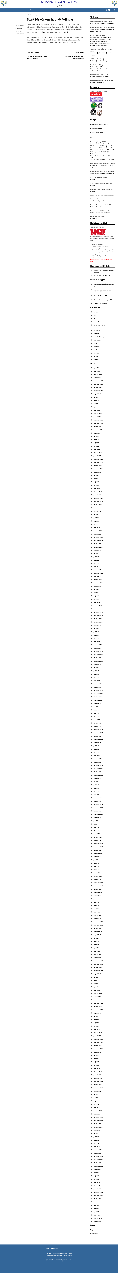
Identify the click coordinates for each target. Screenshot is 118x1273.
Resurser (39, 10)
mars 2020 (97, 602)
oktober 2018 (97, 658)
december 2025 (98, 381)
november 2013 (98, 847)
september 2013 (98, 853)
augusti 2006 (97, 1130)
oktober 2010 (97, 967)
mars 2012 (97, 912)
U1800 (95, 53)
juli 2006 (96, 1133)
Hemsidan (96, 333)
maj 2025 (96, 403)
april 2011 (96, 948)
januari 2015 (97, 801)
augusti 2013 (97, 856)
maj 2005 (96, 1176)
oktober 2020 (97, 579)
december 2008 (98, 1039)
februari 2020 (98, 605)
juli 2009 (96, 1016)
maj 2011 (96, 944)
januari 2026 (97, 377)
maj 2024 (96, 443)
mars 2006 (97, 1146)
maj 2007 (96, 1101)
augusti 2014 (97, 817)
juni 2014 (96, 824)
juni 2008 (96, 1058)
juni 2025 (96, 400)
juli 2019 (96, 628)
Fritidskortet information (97, 132)
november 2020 (98, 576)
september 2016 (98, 739)
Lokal (95, 350)
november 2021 (98, 540)
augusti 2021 (97, 550)
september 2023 (98, 469)
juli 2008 (96, 1055)
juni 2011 (96, 941)
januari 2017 (97, 726)
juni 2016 (96, 746)
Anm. (109, 37)
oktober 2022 (97, 504)
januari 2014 (97, 840)
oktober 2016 (97, 736)
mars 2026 (97, 371)
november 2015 (98, 768)
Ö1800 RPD (102, 53)
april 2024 (96, 446)
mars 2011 (97, 951)
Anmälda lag (110, 29)
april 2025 (96, 407)
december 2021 (98, 537)
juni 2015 (96, 785)
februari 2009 (98, 1032)
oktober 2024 (97, 426)
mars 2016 (97, 755)
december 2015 (98, 765)
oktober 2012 (97, 889)
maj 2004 (96, 1208)
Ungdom (96, 359)
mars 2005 (97, 1182)
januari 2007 (97, 1114)
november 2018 (98, 654)
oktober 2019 (97, 618)
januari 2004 (97, 1221)
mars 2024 (97, 449)
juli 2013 (96, 860)
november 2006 (98, 1120)
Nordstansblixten (108, 276)
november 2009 (98, 1003)
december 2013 (98, 843)
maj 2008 (96, 1062)
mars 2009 (97, 1029)
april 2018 (96, 677)
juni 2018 (96, 671)
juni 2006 (96, 1137)
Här (40, 42)
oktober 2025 (97, 387)
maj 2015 (96, 788)
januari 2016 (97, 762)
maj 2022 (96, 521)
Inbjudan (102, 29)
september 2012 (98, 892)
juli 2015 (96, 781)
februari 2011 (98, 954)
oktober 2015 (97, 772)
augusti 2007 (97, 1091)
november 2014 (98, 807)
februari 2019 (98, 645)
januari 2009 (97, 1036)
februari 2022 (98, 531)
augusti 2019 (97, 625)
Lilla (105, 23)
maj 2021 (96, 560)
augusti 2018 (97, 664)
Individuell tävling (32, 15)
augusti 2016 (97, 742)
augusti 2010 (97, 974)
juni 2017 (96, 710)
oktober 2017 (97, 697)
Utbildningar (94, 138)
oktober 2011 (97, 928)
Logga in (92, 1230)
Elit (94, 318)
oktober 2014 (97, 811)
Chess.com (98, 31)
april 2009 (96, 1026)
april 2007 (96, 1104)
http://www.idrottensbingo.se (101, 246)
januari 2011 (97, 957)
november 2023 (98, 462)
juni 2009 (96, 1019)
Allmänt (96, 312)
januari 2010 (97, 996)
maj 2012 (96, 905)
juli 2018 (96, 667)
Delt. (106, 37)
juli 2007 (96, 1094)
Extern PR (96, 321)
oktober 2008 (97, 1045)
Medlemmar (58, 10)
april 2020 (96, 599)
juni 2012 (96, 902)
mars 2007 (97, 1107)
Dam (95, 315)
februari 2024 (98, 452)
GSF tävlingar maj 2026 (100, 303)
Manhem (96, 353)
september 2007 (98, 1088)
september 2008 (98, 1049)
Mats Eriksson (20, 25)
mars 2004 (97, 1215)
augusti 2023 (97, 472)
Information (93, 191)
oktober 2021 (97, 544)
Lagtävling (96, 346)
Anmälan (98, 41)
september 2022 (98, 508)
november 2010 (98, 964)
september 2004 (98, 1202)
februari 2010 (98, 993)
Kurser (96, 343)
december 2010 (98, 961)
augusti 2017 (97, 703)
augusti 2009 (97, 1013)
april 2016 (96, 752)
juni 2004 (96, 1205)
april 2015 (96, 791)
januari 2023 (97, 495)
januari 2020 (97, 609)
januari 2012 (97, 918)
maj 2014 (96, 827)
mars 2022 (97, 527)
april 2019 (96, 638)
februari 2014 (98, 837)
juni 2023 (96, 478)
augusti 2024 (97, 433)
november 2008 (98, 1042)
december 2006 (98, 1117)
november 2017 (98, 693)
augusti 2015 (97, 778)
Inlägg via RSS (94, 1233)
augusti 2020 (97, 586)
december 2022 (98, 498)
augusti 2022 (97, 511)
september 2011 (98, 931)
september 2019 (98, 622)
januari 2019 (97, 648)
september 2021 (98, 547)
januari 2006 (97, 1153)
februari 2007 (98, 1110)
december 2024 (98, 420)
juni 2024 (96, 439)
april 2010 (96, 987)
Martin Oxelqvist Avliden (101, 296)
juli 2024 (96, 436)
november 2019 (98, 615)
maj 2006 (96, 1140)
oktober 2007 (97, 1084)
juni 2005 (96, 1172)
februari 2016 (98, 759)
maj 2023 (96, 482)
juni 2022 (96, 517)
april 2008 (96, 1065)
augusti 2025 (97, 394)
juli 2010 (96, 977)
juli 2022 (96, 514)
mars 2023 (97, 488)
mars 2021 (97, 566)
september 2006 (98, 1127)
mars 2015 (97, 794)
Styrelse (96, 356)
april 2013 (96, 869)
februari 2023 (98, 491)
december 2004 (98, 1192)
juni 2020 (96, 592)
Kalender (9, 10)
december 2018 (98, 651)
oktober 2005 (97, 1163)
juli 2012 (96, 899)
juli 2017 (96, 706)
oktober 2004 (97, 1198)
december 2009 (98, 1000)
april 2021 (96, 563)
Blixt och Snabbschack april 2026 (103, 299)
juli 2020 (96, 589)
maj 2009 (96, 1022)
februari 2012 (98, 915)
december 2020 (98, 573)
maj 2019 (96, 635)
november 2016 (98, 733)
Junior (23, 10)
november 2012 (98, 886)
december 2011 (98, 921)
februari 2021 (98, 570)
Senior (16, 10)
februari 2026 (98, 374)
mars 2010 (97, 990)
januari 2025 (97, 416)
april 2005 (96, 1179)
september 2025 (98, 390)
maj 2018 (96, 674)
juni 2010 (96, 980)
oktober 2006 (97, 1124)
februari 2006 (98, 1150)
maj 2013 (96, 866)
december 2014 (98, 804)
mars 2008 (97, 1068)
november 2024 (98, 423)
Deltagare (104, 41)
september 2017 (98, 700)
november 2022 (98, 501)
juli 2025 (96, 397)
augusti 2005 (97, 1169)
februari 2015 (98, 798)
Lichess (92, 31)
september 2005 (98, 1166)
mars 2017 (97, 719)
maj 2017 (96, 713)
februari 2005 (98, 1185)
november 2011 (98, 925)
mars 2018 (97, 680)
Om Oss (48, 10)
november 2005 (98, 1159)
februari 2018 (98, 684)
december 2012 (98, 882)
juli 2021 (96, 553)
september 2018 (98, 661)
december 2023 (98, 459)
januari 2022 (97, 534)
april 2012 (96, 908)
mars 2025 (97, 410)
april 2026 (96, 368)
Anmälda (100, 206)
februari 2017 (98, 723)
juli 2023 (96, 475)
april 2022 (96, 524)
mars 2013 (97, 873)
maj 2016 (96, 749)
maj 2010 (96, 983)
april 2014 (96, 830)
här (43, 32)
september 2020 (98, 583)
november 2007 (98, 1081)
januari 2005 (97, 1189)
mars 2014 (97, 834)
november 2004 (98, 1195)
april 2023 (96, 485)
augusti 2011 (97, 935)
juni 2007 (96, 1097)
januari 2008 (97, 1075)
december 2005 (98, 1156)
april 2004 (96, 1211)
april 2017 (96, 716)
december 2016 (98, 729)
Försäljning (31, 10)
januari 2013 (97, 879)
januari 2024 (97, 456)
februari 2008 (98, 1071)
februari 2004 (98, 1218)
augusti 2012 (97, 895)
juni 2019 (96, 632)
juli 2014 (96, 820)
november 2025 (98, 384)
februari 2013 (98, 876)
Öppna (102, 23)
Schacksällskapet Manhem (59, 2)
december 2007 (98, 1078)
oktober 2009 (97, 1006)
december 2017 (98, 690)
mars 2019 (97, 641)
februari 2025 (98, 413)
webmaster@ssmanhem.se (63, 1255)
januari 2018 (97, 687)
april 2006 (96, 1143)
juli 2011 (96, 938)
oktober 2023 (97, 465)
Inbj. (91, 23)
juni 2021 (96, 557)
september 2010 (98, 970)
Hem (2, 10)
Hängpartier (110, 23)
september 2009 (98, 1009)
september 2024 (98, 429)
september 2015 (98, 775)
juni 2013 (96, 863)
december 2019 (98, 612)
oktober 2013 (97, 850)
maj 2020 (96, 596)
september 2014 (98, 814)
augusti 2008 (97, 1052)
